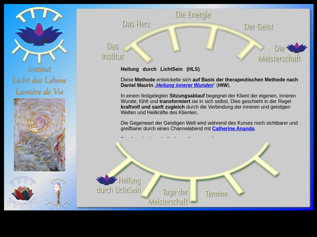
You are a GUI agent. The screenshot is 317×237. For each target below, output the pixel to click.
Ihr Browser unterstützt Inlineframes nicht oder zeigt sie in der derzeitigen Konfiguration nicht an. (192, 102)
